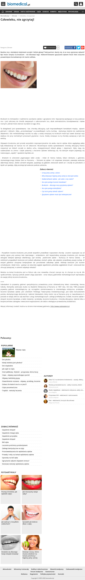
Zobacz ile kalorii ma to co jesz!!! (14, 384)
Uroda (16, 12)
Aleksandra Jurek (53, 387)
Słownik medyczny (56, 569)
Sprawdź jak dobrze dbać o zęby (30, 523)
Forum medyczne (37, 572)
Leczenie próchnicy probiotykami (14, 445)
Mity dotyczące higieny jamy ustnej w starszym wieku (60, 176)
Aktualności (7, 569)
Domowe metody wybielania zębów (15, 464)
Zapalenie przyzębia (9, 436)
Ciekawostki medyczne (74, 569)
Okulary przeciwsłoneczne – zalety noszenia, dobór (65, 385)
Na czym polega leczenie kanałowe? (54, 182)
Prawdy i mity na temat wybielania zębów (18, 455)
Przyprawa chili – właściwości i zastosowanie (63, 395)
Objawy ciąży (21, 350)
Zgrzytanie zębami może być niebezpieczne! (56, 194)
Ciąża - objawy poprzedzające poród (16, 375)
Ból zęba (5, 442)
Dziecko (45, 12)
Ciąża (39, 12)
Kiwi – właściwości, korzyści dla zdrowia (61, 400)
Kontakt (61, 574)
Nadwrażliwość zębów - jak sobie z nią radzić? (58, 179)
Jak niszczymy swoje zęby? (30, 493)
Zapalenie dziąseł (8, 430)
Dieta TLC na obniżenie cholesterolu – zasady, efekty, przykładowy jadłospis (66, 380)
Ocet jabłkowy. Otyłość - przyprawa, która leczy (20, 372)
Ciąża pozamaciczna (9, 387)
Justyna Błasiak (53, 382)
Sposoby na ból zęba (10, 458)
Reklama (24, 574)
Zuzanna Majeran (54, 397)
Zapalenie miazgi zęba (10, 433)
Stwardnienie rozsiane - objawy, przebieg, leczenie (21, 381)
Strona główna (2, 11)
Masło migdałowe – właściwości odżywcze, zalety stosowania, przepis (66, 390)
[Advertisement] (42, 33)
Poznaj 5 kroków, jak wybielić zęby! (9, 493)
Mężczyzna (62, 12)
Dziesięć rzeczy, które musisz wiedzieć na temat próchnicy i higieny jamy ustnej (31, 555)
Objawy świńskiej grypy (11, 378)
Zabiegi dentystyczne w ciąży (13, 448)
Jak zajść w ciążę (8, 369)
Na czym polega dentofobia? (51, 188)
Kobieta (53, 12)
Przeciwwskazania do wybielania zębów (17, 451)
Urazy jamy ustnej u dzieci (51, 173)
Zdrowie (8, 12)
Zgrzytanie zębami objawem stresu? (15, 461)
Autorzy (48, 376)
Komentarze (51, 48)
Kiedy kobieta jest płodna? (12, 363)
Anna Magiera (53, 392)
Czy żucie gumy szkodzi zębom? (52, 191)
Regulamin (34, 574)
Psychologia (73, 12)
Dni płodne (6, 359)
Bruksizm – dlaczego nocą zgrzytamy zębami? (57, 185)
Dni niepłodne (7, 366)
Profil (81, 4)
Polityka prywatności (47, 574)
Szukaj (76, 4)
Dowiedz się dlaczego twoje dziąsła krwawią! (9, 553)
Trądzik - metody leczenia (12, 390)
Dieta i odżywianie (28, 12)
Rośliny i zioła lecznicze (39, 569)
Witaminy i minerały (21, 569)
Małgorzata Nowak (54, 403)
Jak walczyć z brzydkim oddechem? (10, 523)
